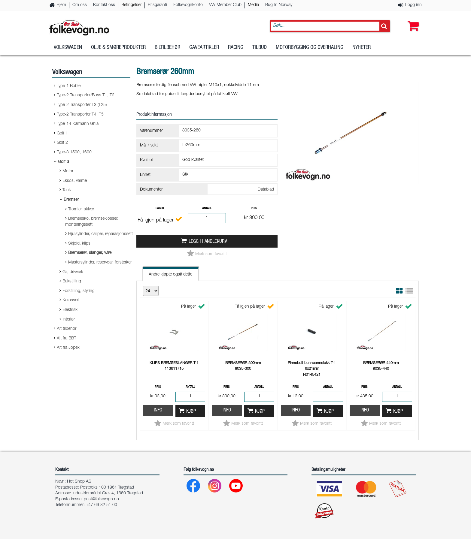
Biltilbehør (167, 47)
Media (253, 5)
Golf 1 (62, 133)
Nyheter (361, 47)
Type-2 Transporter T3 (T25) (82, 105)
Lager (160, 208)
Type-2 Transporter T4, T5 (80, 115)
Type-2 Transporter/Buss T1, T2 (85, 95)
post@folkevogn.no (101, 499)
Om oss (79, 5)
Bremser (71, 200)
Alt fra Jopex (68, 348)
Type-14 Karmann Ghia (78, 124)
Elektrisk (69, 310)
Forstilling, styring (78, 291)
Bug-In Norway (278, 5)
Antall (207, 208)
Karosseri (70, 300)
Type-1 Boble (69, 86)
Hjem (61, 5)
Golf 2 (62, 143)
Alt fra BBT (66, 338)
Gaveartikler (204, 47)
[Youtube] (236, 487)
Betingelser (131, 5)
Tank (66, 190)
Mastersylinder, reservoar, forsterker (100, 262)
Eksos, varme (74, 181)
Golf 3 (63, 162)
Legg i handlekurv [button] (208, 241)
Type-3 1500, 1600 (74, 152)
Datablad (266, 190)
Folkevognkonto (188, 5)
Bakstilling (71, 281)
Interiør (68, 320)
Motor (67, 171)
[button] (412, 20)
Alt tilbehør (66, 329)
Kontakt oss (104, 5)
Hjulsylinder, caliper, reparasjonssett (100, 234)
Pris (254, 208)
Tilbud (259, 47)
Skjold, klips (79, 244)
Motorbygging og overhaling (309, 47)
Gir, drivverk (72, 272)
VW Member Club (225, 5)
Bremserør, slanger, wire (89, 253)
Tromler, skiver (81, 209)
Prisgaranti (157, 5)
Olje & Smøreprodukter (118, 47)
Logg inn (413, 5)
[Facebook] (194, 487)
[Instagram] (215, 487)
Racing (235, 47)
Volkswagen (68, 47)
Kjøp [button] (191, 411)
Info (158, 410)
